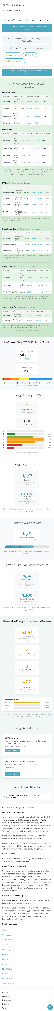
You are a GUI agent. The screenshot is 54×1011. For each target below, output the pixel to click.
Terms (5, 1008)
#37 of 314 (24, 714)
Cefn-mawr (6, 945)
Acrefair (5, 954)
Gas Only (30, 55)
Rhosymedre (7, 959)
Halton (5, 974)
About (5, 992)
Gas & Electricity (14, 61)
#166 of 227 (38, 714)
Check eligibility (12, 750)
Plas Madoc (7, 969)
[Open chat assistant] (50, 1007)
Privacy (5, 1004)
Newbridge (6, 949)
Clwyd (5, 10)
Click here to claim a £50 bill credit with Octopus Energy (27, 27)
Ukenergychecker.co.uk (14, 5)
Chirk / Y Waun (8, 983)
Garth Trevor (7, 940)
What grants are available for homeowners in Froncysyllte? (24, 796)
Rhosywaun (7, 979)
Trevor (4, 930)
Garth (4, 964)
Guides (5, 996)
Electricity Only (13, 55)
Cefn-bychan (7, 935)
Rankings (6, 1000)
